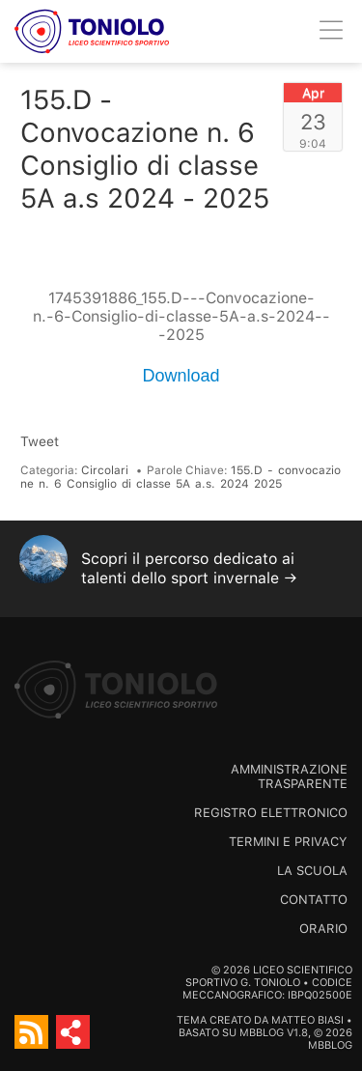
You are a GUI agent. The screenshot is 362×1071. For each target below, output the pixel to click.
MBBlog (261, 1033)
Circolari (104, 470)
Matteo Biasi (307, 1020)
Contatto (314, 899)
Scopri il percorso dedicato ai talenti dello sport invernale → (189, 568)
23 (313, 121)
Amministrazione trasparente (289, 776)
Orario (323, 928)
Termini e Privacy (288, 841)
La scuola (312, 870)
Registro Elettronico (271, 812)
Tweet (39, 441)
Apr (313, 92)
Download (180, 375)
